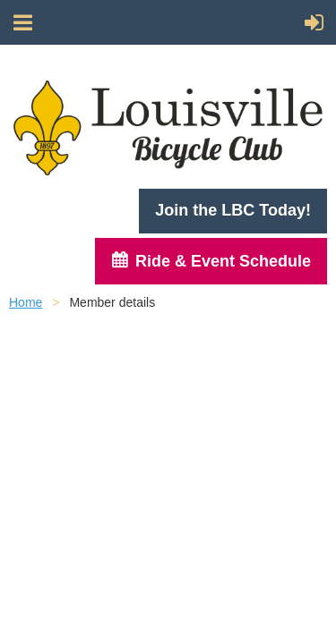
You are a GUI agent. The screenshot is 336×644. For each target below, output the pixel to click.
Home (25, 302)
